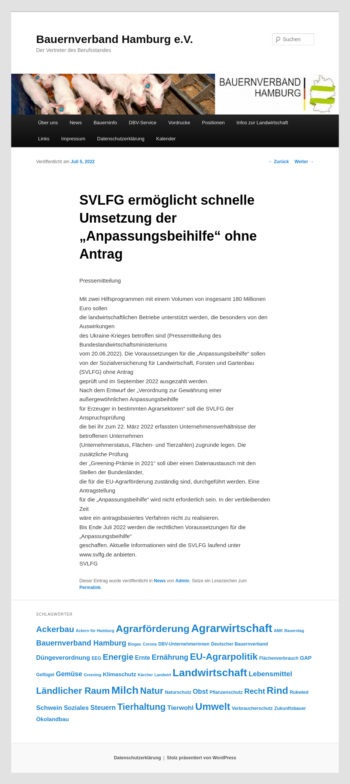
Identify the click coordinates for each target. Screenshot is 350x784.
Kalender (166, 138)
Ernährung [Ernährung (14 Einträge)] (170, 657)
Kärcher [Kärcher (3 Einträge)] (145, 674)
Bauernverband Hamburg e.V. (114, 39)
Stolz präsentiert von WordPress (201, 757)
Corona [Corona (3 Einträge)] (149, 644)
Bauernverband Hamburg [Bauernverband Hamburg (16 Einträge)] (81, 643)
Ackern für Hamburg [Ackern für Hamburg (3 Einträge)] (95, 630)
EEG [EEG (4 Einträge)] (96, 658)
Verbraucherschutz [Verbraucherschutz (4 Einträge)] (252, 708)
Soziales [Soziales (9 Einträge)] (76, 707)
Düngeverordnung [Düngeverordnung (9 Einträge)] (63, 657)
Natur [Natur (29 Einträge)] (151, 691)
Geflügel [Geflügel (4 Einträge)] (45, 674)
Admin (182, 580)
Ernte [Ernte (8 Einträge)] (142, 658)
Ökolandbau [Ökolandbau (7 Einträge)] (52, 719)
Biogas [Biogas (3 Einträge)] (134, 644)
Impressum (73, 138)
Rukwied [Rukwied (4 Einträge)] (299, 692)
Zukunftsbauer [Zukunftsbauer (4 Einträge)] (290, 708)
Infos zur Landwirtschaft (262, 122)
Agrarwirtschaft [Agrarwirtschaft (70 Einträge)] (231, 628)
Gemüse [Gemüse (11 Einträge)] (69, 674)
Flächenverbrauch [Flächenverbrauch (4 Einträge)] (278, 658)
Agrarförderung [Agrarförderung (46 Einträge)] (153, 628)
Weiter (304, 161)
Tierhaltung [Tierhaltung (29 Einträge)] (141, 707)
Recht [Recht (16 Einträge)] (254, 691)
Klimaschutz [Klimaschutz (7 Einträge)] (119, 674)
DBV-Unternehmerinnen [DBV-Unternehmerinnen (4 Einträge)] (184, 644)
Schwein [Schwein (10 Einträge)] (49, 707)
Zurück (278, 161)
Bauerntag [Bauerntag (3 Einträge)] (294, 630)
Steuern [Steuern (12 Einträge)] (103, 707)
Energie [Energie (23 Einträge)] (118, 657)
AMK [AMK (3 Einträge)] (278, 630)
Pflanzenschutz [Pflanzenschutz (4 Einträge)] (226, 692)
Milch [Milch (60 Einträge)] (125, 690)
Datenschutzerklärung (120, 138)
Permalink (90, 587)
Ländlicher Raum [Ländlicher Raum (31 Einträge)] (73, 691)
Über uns (48, 122)
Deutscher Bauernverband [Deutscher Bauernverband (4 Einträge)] (239, 644)
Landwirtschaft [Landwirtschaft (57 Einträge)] (210, 672)
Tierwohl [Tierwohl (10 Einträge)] (180, 707)
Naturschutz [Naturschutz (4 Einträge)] (178, 692)
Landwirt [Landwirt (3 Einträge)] (163, 674)
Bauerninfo (105, 122)
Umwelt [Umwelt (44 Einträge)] (212, 706)
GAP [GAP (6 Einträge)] (305, 658)
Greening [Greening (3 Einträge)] (92, 674)
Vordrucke (179, 122)
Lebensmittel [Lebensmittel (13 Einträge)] (270, 674)
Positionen (213, 122)
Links (43, 138)
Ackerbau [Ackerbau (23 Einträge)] (55, 629)
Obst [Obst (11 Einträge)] (200, 691)
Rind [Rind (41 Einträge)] (277, 690)
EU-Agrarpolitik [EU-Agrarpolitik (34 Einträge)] (224, 657)
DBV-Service (142, 122)
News (76, 122)
